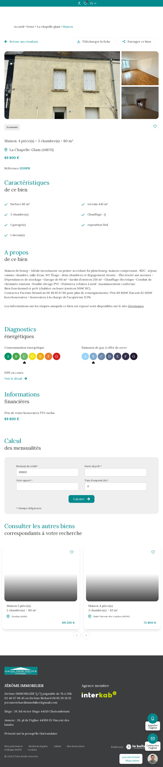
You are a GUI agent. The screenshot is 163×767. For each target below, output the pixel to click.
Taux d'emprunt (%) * (97, 480)
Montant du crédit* (27, 466)
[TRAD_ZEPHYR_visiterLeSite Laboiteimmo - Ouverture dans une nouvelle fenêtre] (141, 746)
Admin (57, 746)
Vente (30, 26)
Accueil (19, 26)
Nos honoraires (76, 746)
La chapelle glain (48, 26)
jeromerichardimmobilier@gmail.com (30, 702)
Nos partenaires (13, 746)
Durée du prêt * (93, 466)
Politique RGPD (13, 749)
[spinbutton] (116, 486)
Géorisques (136, 306)
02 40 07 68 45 (14, 698)
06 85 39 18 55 (61, 698)
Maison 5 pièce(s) (21, 608)
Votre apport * (24, 480)
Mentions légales (38, 746)
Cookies (32, 749)
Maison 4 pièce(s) (103, 608)
